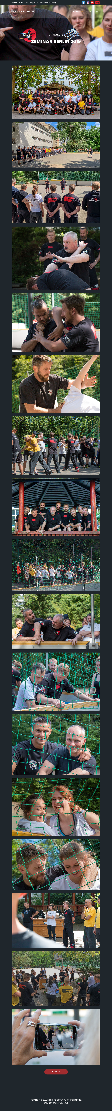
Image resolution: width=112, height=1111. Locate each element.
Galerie (84, 11)
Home (76, 11)
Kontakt (95, 11)
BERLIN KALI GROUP (23, 11)
